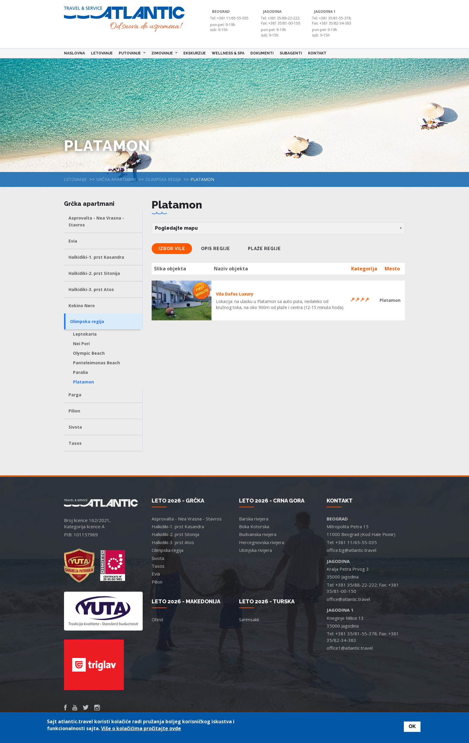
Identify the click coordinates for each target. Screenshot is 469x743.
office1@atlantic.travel (350, 648)
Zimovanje (163, 53)
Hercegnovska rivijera (261, 542)
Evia (72, 241)
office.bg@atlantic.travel (351, 550)
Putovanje (131, 53)
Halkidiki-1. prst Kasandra (96, 257)
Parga (74, 395)
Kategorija (364, 268)
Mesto (392, 268)
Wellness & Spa (228, 53)
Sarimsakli (249, 619)
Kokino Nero (81, 305)
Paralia (80, 372)
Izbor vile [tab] (172, 248)
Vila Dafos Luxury (234, 294)
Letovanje (102, 53)
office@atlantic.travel (348, 599)
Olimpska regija (163, 179)
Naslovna (74, 53)
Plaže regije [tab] (264, 248)
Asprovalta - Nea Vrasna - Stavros (96, 221)
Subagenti (291, 53)
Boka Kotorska (254, 526)
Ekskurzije (194, 53)
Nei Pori (81, 343)
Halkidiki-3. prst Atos (91, 289)
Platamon (83, 382)
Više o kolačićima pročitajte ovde (141, 728)
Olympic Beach (89, 353)
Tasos (75, 443)
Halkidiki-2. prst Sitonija (94, 273)
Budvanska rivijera (257, 534)
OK (412, 726)
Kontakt (317, 53)
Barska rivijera (253, 519)
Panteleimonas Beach (96, 363)
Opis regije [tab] (215, 248)
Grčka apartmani (116, 179)
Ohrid (157, 619)
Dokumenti (262, 53)
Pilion (74, 411)
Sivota (75, 427)
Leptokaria (85, 334)
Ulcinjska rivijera (255, 550)
